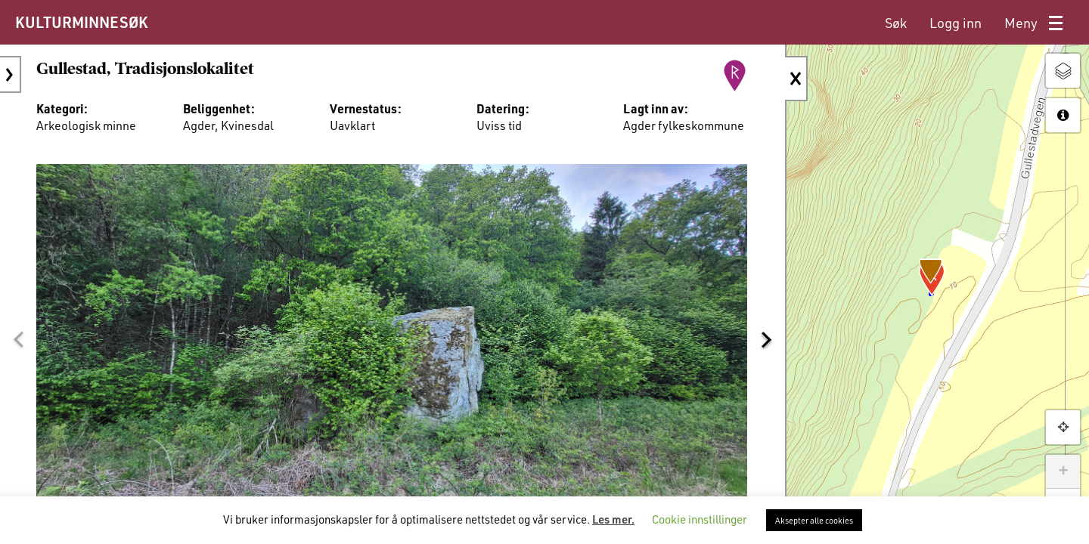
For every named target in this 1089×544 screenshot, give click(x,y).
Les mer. (613, 519)
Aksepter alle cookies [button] (814, 520)
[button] (18, 337)
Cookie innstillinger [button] (699, 519)
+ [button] (1063, 471)
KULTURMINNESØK (81, 22)
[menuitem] (895, 23)
